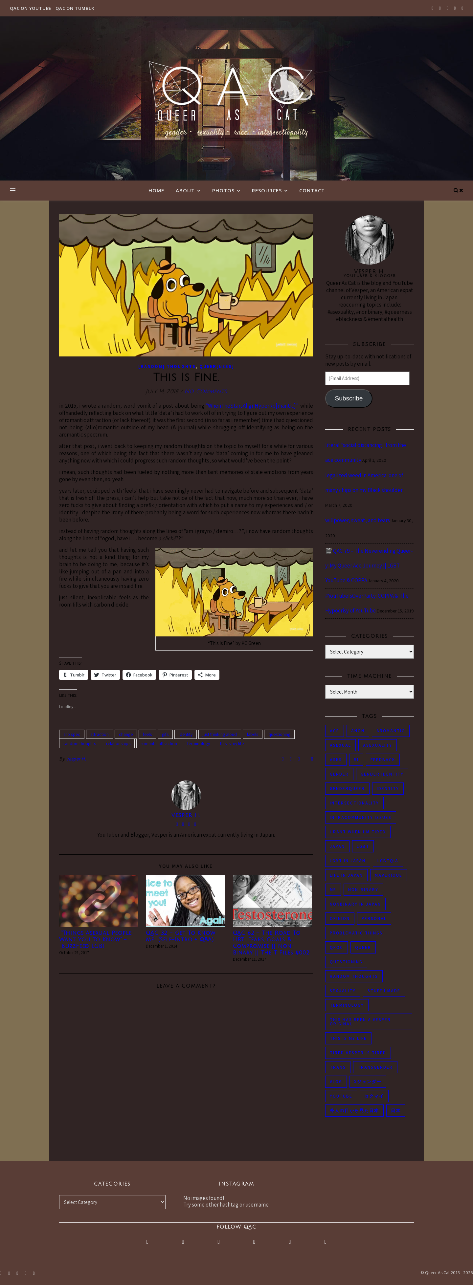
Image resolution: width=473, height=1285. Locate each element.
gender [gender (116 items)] (339, 774)
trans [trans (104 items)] (338, 1067)
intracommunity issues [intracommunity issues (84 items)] (361, 817)
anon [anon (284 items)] (358, 731)
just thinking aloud (220, 734)
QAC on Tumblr (75, 8)
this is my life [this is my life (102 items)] (348, 1038)
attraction (99, 734)
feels (147, 734)
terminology (198, 743)
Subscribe (349, 398)
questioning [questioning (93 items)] (346, 962)
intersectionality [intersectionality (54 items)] (354, 803)
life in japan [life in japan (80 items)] (346, 875)
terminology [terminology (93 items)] (347, 1005)
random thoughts (79, 743)
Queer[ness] (216, 366)
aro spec (71, 734)
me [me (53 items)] (333, 889)
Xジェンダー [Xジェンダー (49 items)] (368, 1081)
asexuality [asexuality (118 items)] (377, 745)
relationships (118, 743)
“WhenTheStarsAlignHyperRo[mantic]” (252, 405)
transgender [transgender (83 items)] (375, 1067)
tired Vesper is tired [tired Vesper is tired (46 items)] (358, 1053)
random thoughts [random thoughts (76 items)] (354, 976)
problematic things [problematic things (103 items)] (356, 933)
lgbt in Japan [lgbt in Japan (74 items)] (348, 861)
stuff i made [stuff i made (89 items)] (384, 991)
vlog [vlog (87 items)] (336, 1081)
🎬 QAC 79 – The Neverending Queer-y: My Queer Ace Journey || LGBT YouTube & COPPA (369, 565)
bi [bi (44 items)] (356, 759)
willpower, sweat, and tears (357, 520)
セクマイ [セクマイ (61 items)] (374, 1096)
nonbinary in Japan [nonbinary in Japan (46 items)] (355, 904)
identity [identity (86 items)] (388, 788)
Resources (267, 190)
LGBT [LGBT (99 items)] (363, 846)
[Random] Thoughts (167, 366)
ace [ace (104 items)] (334, 731)
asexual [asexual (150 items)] (340, 745)
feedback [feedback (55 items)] (383, 759)
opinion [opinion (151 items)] (340, 918)
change (126, 734)
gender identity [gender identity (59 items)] (382, 774)
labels (252, 734)
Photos (223, 190)
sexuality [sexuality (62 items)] (343, 991)
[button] (186, 285)
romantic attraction (159, 743)
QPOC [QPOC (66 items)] (336, 947)
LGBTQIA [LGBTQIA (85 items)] (387, 861)
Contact (312, 190)
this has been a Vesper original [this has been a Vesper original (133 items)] (360, 1022)
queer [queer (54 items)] (363, 947)
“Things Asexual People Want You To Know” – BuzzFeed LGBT (95, 939)
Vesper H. (76, 759)
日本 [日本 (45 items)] (396, 1110)
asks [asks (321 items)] (336, 759)
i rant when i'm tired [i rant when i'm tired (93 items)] (358, 832)
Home (156, 190)
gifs (165, 734)
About (185, 190)
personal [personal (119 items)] (374, 918)
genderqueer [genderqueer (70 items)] (347, 788)
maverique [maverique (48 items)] (388, 875)
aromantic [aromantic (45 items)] (390, 731)
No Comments (205, 391)
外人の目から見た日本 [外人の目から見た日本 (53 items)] (354, 1110)
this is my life (232, 743)
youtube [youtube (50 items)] (341, 1096)
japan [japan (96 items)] (337, 846)
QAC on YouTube (30, 8)
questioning (279, 734)
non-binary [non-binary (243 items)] (363, 889)
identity (185, 734)
